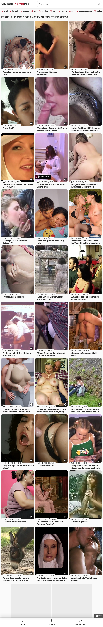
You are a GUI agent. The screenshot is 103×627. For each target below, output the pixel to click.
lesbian (100, 11)
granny (26, 11)
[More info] (31, 67)
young (64, 11)
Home (23, 624)
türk (35, 11)
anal (6, 11)
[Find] (98, 4)
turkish (15, 11)
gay (72, 11)
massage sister (85, 11)
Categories (80, 624)
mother (45, 11)
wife (55, 11)
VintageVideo (17, 4)
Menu (97, 616)
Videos (51, 624)
